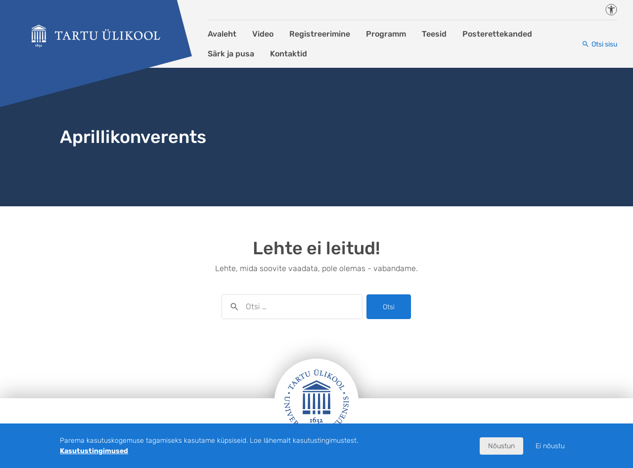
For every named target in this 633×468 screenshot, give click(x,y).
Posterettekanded (497, 34)
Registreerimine (319, 34)
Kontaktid (288, 53)
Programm (386, 34)
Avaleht (222, 34)
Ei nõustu (550, 446)
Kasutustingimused (94, 451)
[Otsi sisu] (599, 44)
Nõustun (501, 446)
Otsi (389, 307)
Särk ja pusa (231, 53)
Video (262, 34)
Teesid (434, 34)
